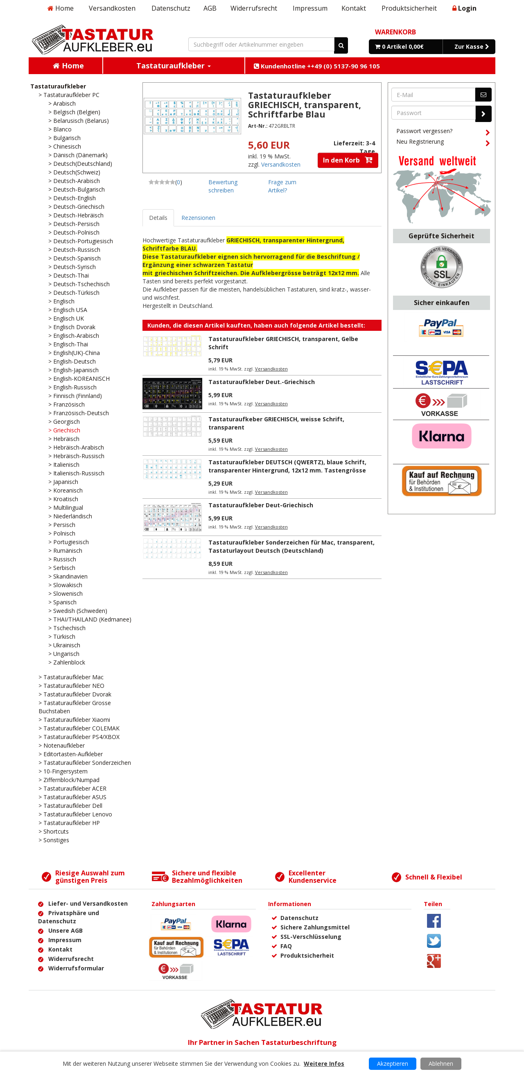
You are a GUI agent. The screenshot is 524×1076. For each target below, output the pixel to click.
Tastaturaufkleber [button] (173, 65)
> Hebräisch (63, 439)
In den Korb (348, 160)
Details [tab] (158, 218)
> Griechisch (64, 430)
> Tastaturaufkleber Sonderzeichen (84, 762)
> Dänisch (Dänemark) (78, 155)
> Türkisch (61, 636)
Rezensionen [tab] (198, 218)
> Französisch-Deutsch (78, 413)
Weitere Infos (324, 1063)
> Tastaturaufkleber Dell (70, 805)
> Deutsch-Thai (68, 275)
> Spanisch (62, 602)
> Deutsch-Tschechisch (79, 284)
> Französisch (66, 404)
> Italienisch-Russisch (76, 473)
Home (60, 8)
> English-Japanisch (73, 370)
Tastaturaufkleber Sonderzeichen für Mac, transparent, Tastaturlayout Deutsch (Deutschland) (291, 546)
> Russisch (62, 559)
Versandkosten (112, 8)
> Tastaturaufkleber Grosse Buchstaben (74, 707)
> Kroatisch (63, 499)
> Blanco (60, 129)
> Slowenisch (65, 593)
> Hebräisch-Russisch (76, 456)
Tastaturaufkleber (58, 86)
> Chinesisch (64, 146)
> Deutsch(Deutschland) (80, 163)
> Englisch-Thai (68, 344)
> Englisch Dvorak (71, 327)
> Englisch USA (67, 310)
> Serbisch (61, 568)
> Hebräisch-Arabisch (76, 447)
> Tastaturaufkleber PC (68, 95)
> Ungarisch (63, 654)
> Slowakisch (65, 585)
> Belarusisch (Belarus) (78, 120)
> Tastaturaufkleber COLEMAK (79, 728)
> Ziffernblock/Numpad (68, 780)
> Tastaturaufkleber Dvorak (74, 694)
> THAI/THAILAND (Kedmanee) (89, 619)
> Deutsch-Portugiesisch (80, 241)
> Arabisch (62, 103)
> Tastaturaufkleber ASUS (72, 797)
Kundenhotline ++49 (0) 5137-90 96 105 (317, 66)
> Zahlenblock (66, 662)
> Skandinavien (68, 576)
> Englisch (61, 301)
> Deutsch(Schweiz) (74, 172)
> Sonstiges (53, 840)
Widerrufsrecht (253, 8)
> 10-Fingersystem (63, 771)
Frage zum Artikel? (282, 186)
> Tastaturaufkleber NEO (71, 685)
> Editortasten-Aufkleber (70, 754)
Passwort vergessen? (443, 132)
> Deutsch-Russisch (74, 249)
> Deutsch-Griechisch (76, 206)
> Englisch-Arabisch (73, 335)
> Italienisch (63, 464)
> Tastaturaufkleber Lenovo (75, 814)
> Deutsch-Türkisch (73, 292)
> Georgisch (64, 421)
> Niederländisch (70, 516)
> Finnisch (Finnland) (75, 396)
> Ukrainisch (64, 645)
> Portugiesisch (68, 542)
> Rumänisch (65, 550)
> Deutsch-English (72, 198)
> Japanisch (63, 482)
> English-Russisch (72, 387)
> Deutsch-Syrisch (72, 267)
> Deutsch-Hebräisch (76, 215)
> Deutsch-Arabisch (74, 181)
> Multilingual (65, 507)
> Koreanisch (65, 490)
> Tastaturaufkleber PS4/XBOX (79, 737)
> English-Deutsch (72, 361)
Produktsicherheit (409, 8)
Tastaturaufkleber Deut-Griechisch (260, 505)
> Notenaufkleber (61, 745)
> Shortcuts (53, 831)
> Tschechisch (67, 628)
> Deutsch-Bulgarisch (76, 189)
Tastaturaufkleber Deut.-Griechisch (261, 382)
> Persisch (61, 525)
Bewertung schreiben (222, 186)
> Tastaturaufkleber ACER (72, 788)
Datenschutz (170, 8)
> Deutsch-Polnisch (73, 232)
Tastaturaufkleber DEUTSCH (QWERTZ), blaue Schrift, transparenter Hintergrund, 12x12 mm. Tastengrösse (287, 466)
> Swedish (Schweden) (77, 611)
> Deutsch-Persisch (73, 224)
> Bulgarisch (64, 138)
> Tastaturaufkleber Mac (71, 677)
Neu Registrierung (443, 143)
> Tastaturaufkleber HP (69, 823)
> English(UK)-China (74, 353)
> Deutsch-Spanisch (74, 258)
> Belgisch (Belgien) (74, 112)
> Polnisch (61, 533)
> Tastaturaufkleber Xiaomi (74, 719)
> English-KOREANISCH (79, 378)
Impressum (310, 8)
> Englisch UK (66, 318)
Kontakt (353, 8)
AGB (210, 8)
